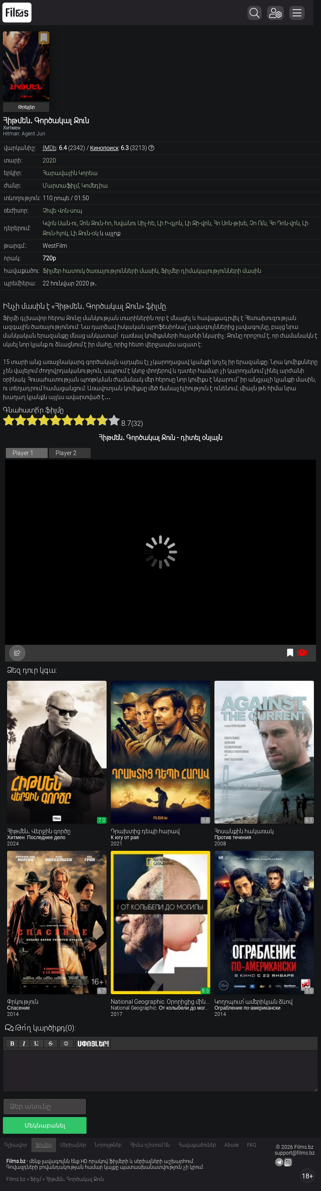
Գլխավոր (15, 1145)
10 (114, 420)
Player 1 (23, 453)
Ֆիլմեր (44, 1145)
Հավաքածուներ (197, 1145)
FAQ (251, 1145)
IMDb (49, 148)
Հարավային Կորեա (70, 173)
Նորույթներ (108, 1145)
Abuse (231, 1145)
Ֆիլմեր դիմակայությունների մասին (211, 270)
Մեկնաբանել (45, 1125)
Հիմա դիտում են (150, 1145)
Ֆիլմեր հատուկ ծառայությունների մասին (100, 270)
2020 (49, 160)
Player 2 (66, 453)
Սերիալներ (73, 1145)
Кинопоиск (104, 148)
